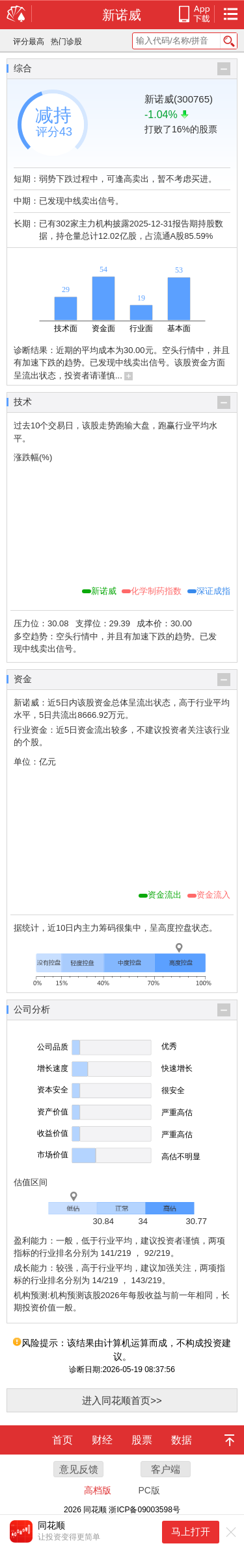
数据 (181, 1439)
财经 (102, 1439)
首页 (62, 1439)
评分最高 (28, 41)
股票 (141, 1439)
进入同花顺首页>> (122, 1400)
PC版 (148, 1490)
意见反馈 (78, 1469)
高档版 (97, 1490)
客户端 (165, 1469)
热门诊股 (66, 41)
